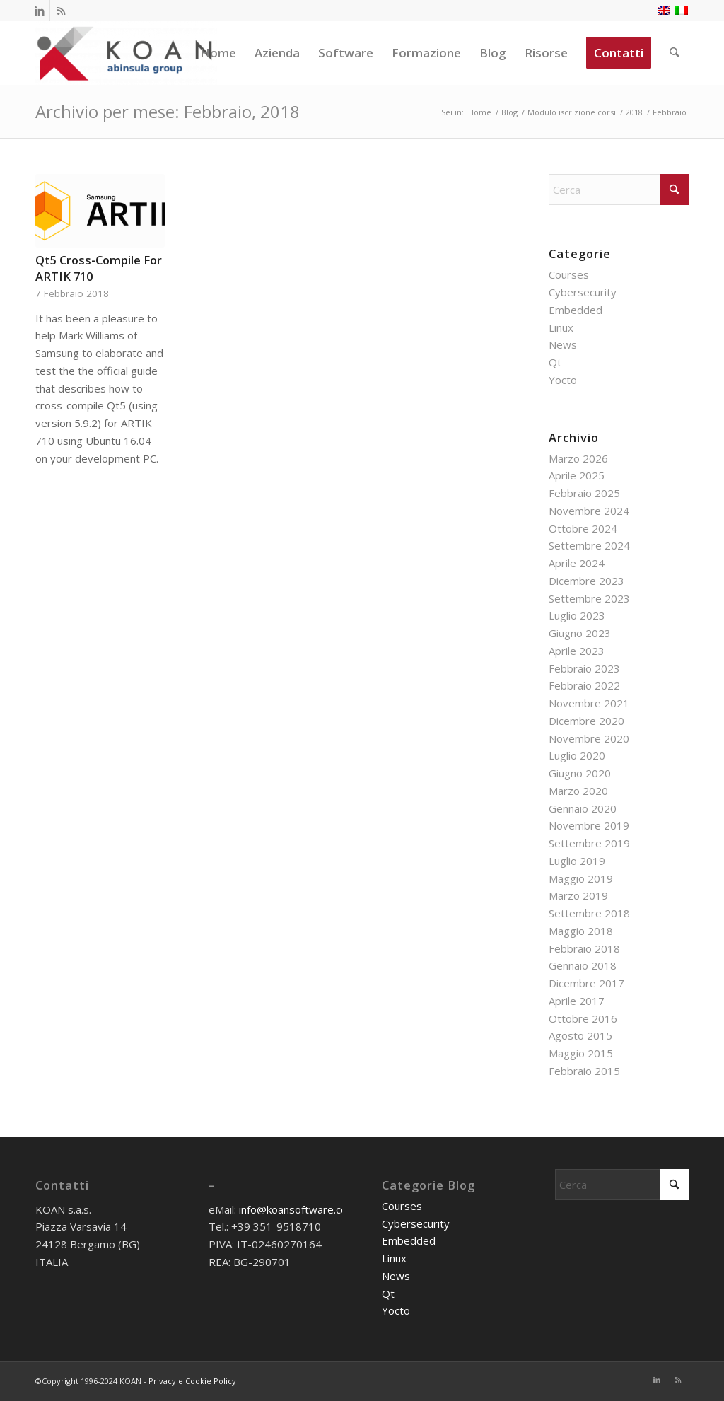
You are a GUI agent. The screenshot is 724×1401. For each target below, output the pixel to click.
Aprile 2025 (577, 475)
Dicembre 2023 (586, 581)
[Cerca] (675, 53)
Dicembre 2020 (586, 721)
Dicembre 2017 (586, 983)
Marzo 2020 (578, 791)
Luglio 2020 (577, 755)
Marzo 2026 (578, 458)
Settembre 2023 (589, 598)
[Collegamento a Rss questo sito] (60, 10)
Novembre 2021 (589, 703)
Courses (569, 274)
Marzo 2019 (578, 895)
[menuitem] (219, 53)
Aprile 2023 (577, 651)
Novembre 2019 (589, 825)
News (563, 344)
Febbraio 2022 (584, 685)
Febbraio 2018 (584, 948)
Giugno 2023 (580, 633)
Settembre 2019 (589, 843)
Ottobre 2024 (583, 528)
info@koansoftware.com (297, 1209)
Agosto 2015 (580, 1035)
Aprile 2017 (577, 1001)
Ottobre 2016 (583, 1018)
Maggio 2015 (581, 1053)
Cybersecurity (583, 292)
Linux (561, 327)
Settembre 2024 (589, 545)
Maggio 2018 (581, 931)
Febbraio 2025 (584, 493)
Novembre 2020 (589, 738)
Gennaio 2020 (583, 808)
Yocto (563, 380)
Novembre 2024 (589, 511)
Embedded (575, 310)
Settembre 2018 (589, 913)
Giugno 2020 (580, 773)
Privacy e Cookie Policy (192, 1381)
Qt (555, 362)
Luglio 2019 (577, 861)
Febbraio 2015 (584, 1071)
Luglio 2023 (577, 615)
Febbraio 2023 (584, 668)
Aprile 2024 (577, 563)
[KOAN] (126, 53)
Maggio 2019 (581, 878)
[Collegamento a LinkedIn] (39, 10)
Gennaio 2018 (583, 965)
